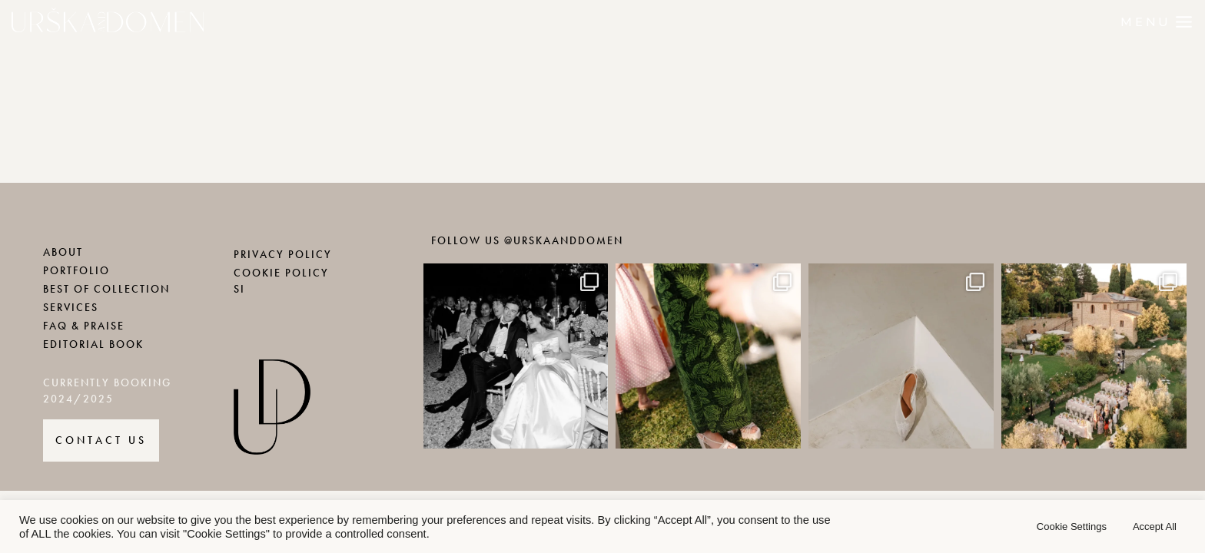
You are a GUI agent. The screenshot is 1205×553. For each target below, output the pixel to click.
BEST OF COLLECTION (106, 289)
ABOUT (63, 252)
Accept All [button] (1155, 526)
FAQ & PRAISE (83, 326)
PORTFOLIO (76, 270)
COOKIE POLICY (281, 273)
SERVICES (70, 307)
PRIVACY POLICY (283, 254)
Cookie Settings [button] (1072, 526)
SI (239, 289)
